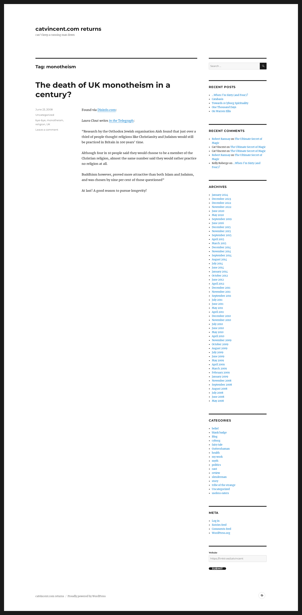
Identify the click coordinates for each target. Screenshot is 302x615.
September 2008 (222, 384)
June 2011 (217, 304)
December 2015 (221, 227)
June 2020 (218, 211)
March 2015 (219, 243)
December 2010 (221, 316)
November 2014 (221, 251)
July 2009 (217, 352)
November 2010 (221, 320)
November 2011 (221, 291)
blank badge (219, 432)
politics (216, 465)
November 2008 (221, 380)
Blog (214, 436)
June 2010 (218, 328)
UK (48, 124)
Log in (216, 520)
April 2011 (218, 312)
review (216, 473)
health (216, 452)
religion (40, 124)
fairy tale (217, 444)
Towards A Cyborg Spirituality (230, 103)
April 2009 (218, 364)
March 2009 (219, 368)
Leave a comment (46, 129)
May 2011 (217, 308)
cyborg (216, 440)
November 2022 (221, 207)
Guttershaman (221, 448)
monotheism (55, 120)
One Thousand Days (224, 107)
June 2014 (218, 267)
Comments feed (221, 529)
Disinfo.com (106, 110)
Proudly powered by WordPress (87, 596)
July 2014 (217, 263)
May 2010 (217, 332)
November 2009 (222, 340)
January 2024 (220, 195)
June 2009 (218, 356)
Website (213, 552)
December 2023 (221, 199)
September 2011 (221, 296)
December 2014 (221, 247)
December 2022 (221, 203)
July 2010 (217, 324)
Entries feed (219, 525)
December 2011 (221, 287)
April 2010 (218, 336)
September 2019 (222, 219)
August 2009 (219, 348)
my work (217, 456)
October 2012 (220, 275)
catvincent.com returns (68, 29)
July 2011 (217, 300)
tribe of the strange (223, 485)
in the (113, 120)
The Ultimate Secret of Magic (248, 147)
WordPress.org (221, 533)
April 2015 (218, 239)
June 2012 (218, 279)
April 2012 (218, 283)
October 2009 (220, 344)
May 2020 (218, 215)
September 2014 (222, 255)
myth (215, 460)
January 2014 (220, 271)
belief (215, 428)
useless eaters (220, 493)
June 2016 (218, 223)
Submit (217, 568)
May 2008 (218, 400)
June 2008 (218, 396)
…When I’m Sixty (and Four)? (230, 95)
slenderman (219, 477)
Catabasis (217, 99)
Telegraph (125, 120)
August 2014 (219, 259)
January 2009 (220, 376)
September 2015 (222, 235)
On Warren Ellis (221, 111)
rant (214, 469)
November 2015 (221, 231)
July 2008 (217, 392)
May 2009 (218, 360)
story (215, 481)
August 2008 (219, 388)
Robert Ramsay (221, 139)
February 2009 (221, 372)
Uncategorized (44, 114)
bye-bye (40, 120)
